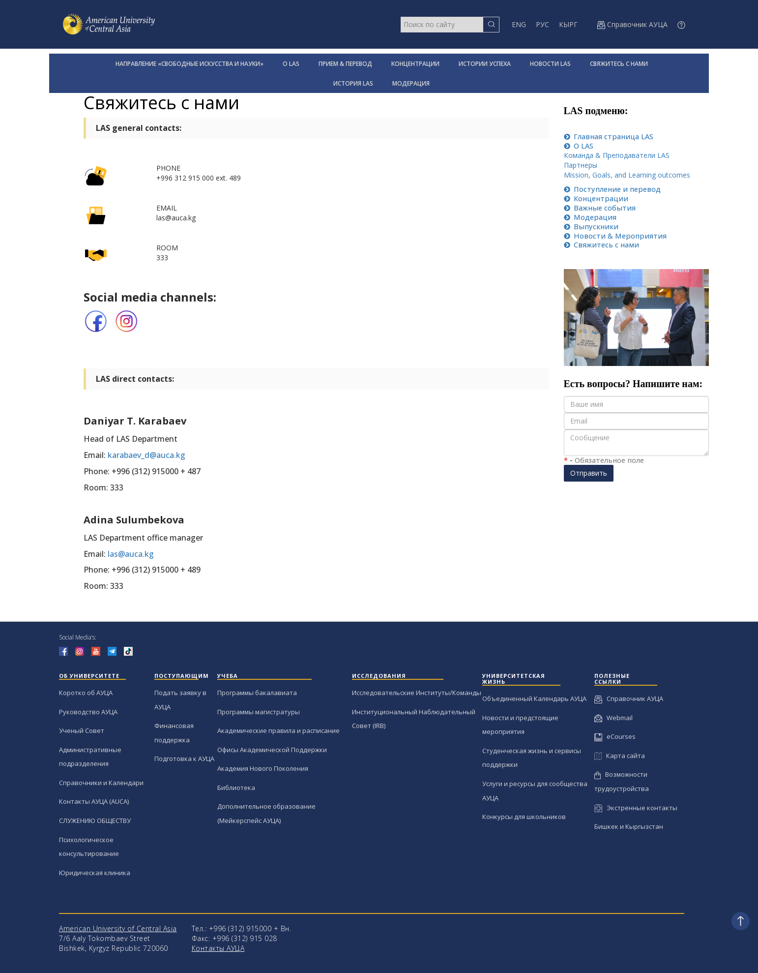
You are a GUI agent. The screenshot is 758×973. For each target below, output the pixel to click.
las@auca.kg (131, 553)
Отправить (588, 473)
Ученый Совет (81, 730)
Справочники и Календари (101, 782)
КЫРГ (568, 24)
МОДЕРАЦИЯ (411, 83)
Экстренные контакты (635, 807)
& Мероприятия (615, 236)
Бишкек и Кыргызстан (628, 826)
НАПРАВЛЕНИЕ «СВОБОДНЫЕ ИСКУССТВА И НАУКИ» (189, 64)
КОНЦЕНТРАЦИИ (415, 64)
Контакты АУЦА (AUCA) (94, 801)
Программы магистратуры (258, 711)
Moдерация (590, 217)
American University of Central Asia (118, 928)
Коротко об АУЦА (86, 692)
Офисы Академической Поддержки (272, 749)
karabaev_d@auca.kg (146, 455)
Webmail (613, 717)
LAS (608, 136)
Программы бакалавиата (257, 692)
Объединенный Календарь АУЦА (534, 698)
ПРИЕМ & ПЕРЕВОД (345, 64)
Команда (579, 155)
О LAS (291, 64)
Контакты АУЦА (218, 948)
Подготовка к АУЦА (184, 758)
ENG (519, 24)
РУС (542, 24)
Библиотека (236, 787)
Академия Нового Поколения (262, 768)
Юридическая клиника (94, 872)
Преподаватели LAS (635, 155)
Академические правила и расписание (278, 730)
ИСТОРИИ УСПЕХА (485, 64)
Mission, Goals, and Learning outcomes (627, 175)
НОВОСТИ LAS (550, 64)
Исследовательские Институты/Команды (416, 692)
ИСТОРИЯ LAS (353, 83)
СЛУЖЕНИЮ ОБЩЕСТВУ (95, 820)
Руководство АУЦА (88, 711)
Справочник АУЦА (628, 698)
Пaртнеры (580, 165)
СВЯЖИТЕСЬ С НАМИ (619, 64)
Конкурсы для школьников (524, 816)
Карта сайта (619, 755)
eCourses (615, 736)
